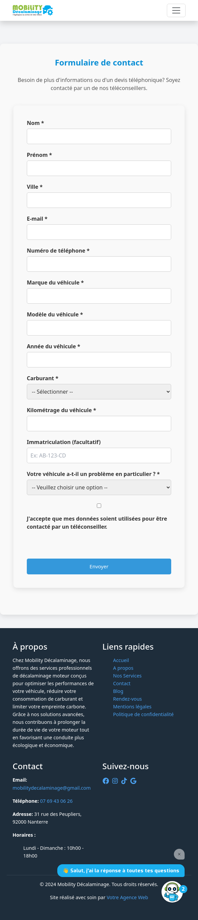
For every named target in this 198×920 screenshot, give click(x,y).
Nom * (35, 123)
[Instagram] (115, 781)
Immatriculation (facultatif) (64, 442)
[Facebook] (106, 781)
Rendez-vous (127, 699)
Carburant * (42, 378)
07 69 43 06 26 (56, 801)
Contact (122, 683)
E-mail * (37, 218)
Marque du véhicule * (55, 282)
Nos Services (127, 675)
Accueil (121, 660)
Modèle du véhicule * (55, 314)
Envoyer (98, 566)
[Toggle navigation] (176, 10)
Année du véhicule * (53, 346)
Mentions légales (132, 706)
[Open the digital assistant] (172, 892)
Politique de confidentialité (143, 714)
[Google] (133, 781)
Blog (118, 691)
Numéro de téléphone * (58, 250)
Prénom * (39, 155)
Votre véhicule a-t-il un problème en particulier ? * (93, 474)
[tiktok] (124, 781)
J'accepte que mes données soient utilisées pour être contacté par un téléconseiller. (97, 522)
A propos (123, 668)
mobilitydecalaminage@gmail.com (52, 788)
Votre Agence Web (127, 897)
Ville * (35, 186)
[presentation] (78, 545)
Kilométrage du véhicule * (61, 410)
